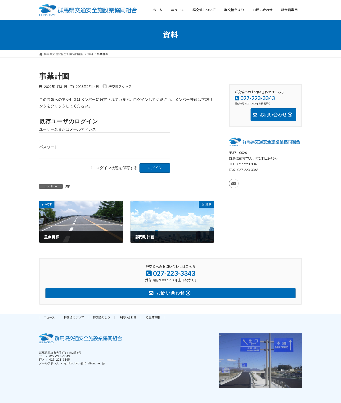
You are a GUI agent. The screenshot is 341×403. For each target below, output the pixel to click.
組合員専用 (153, 317)
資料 (68, 186)
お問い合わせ (127, 317)
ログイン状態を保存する (117, 168)
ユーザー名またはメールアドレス (67, 129)
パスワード (48, 147)
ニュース (49, 317)
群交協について (74, 317)
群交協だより (101, 317)
